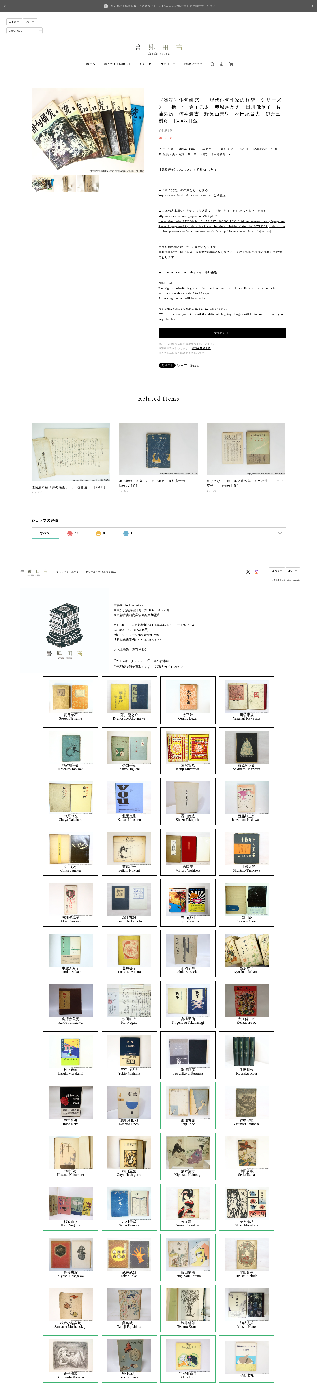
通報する (194, 365)
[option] (88, 130)
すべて (45, 533)
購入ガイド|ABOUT (117, 64)
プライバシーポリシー (68, 572)
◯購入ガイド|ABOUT (170, 667)
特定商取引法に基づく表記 (101, 572)
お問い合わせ (193, 64)
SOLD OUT (222, 333)
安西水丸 (247, 1375)
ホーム (90, 64)
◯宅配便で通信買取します (132, 667)
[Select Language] (24, 30)
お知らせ (146, 64)
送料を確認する (201, 348)
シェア (181, 366)
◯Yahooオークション (128, 661)
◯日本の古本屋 (158, 661)
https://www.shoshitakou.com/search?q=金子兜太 (192, 195)
